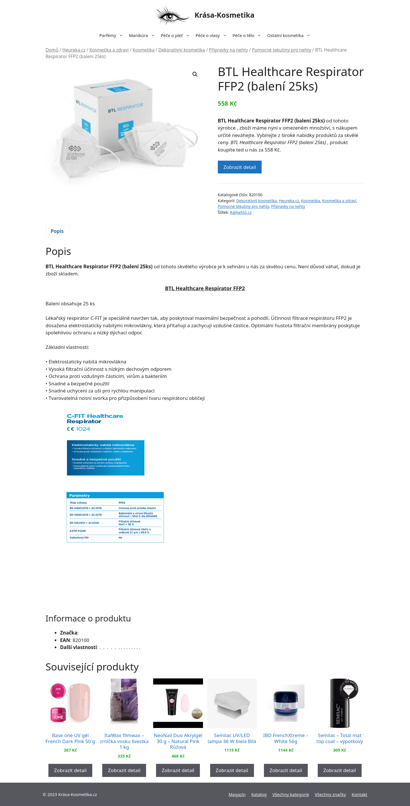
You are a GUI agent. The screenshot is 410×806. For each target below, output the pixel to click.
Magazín (237, 794)
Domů (52, 50)
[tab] (57, 231)
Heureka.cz (73, 50)
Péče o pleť (177, 35)
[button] (195, 74)
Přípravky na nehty (228, 50)
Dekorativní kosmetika (181, 50)
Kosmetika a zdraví (109, 50)
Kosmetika (144, 50)
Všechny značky (330, 794)
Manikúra (143, 35)
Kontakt (359, 794)
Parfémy (112, 35)
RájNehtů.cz (241, 212)
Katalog (259, 794)
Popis (57, 231)
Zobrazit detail (240, 167)
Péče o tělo (249, 35)
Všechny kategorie (290, 794)
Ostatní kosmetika (290, 35)
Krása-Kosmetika (224, 15)
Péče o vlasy (213, 35)
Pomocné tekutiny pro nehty (281, 50)
